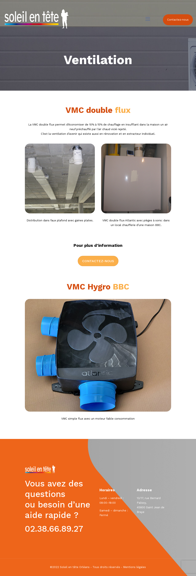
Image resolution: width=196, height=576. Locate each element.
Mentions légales (134, 567)
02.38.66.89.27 (54, 529)
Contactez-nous (178, 19)
